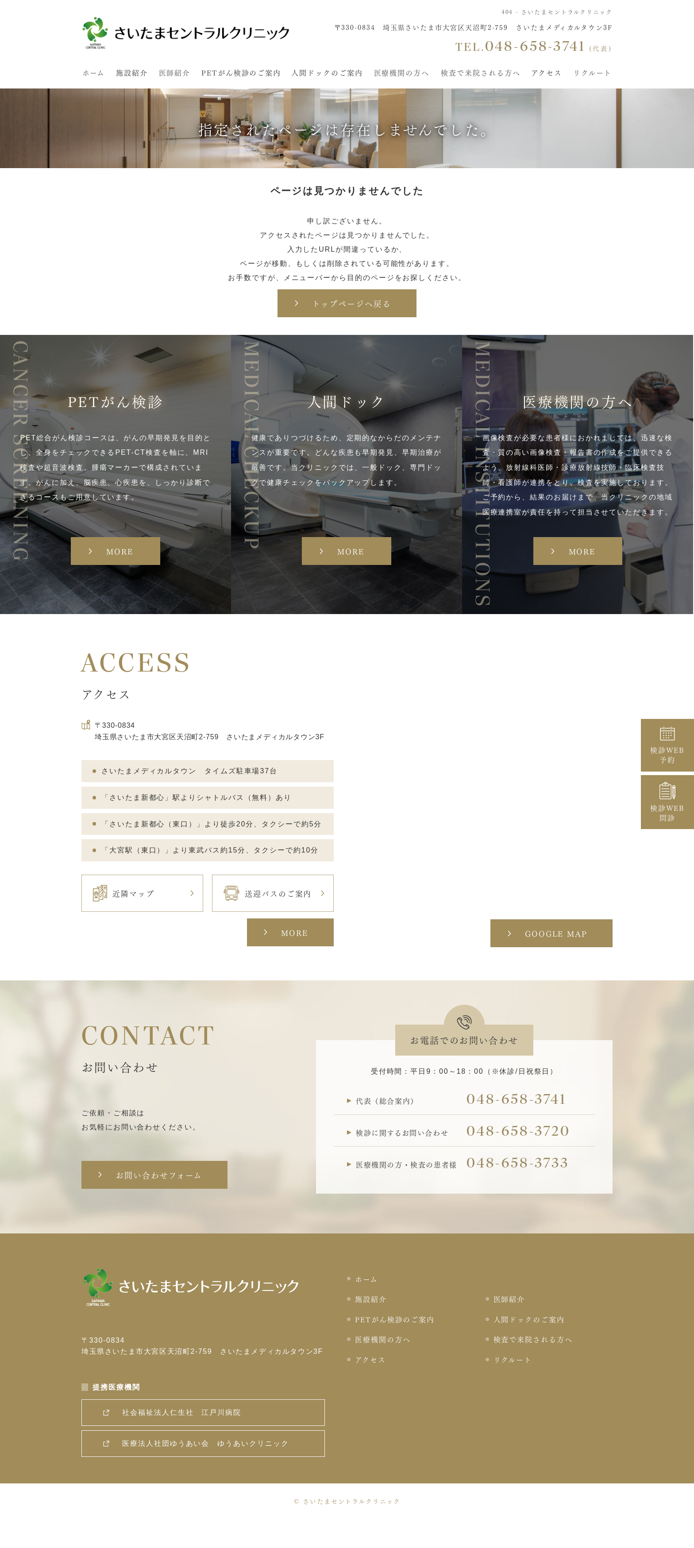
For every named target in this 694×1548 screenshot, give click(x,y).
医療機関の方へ (402, 71)
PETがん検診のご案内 (241, 71)
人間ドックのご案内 (327, 71)
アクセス (547, 71)
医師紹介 (174, 71)
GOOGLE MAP (554, 958)
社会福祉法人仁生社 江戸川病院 (183, 1440)
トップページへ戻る (351, 303)
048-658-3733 (522, 1192)
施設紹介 (131, 71)
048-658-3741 (520, 1126)
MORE (293, 957)
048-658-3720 (522, 1159)
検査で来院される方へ (480, 71)
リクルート (593, 71)
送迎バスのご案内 (268, 918)
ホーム (92, 71)
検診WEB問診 (667, 802)
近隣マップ (123, 918)
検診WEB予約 (667, 745)
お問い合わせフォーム (160, 1200)
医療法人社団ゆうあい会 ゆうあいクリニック (207, 1471)
